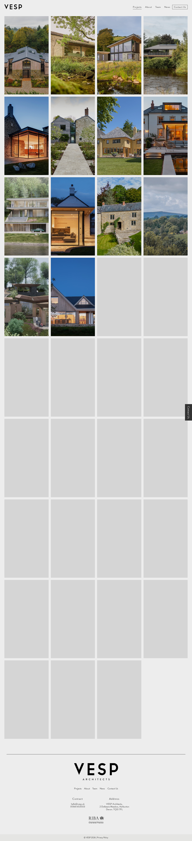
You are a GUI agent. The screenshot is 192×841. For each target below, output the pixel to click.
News (167, 7)
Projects (137, 7)
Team (158, 7)
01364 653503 (77, 806)
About (148, 7)
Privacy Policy (102, 837)
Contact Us (180, 7)
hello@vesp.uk (78, 804)
